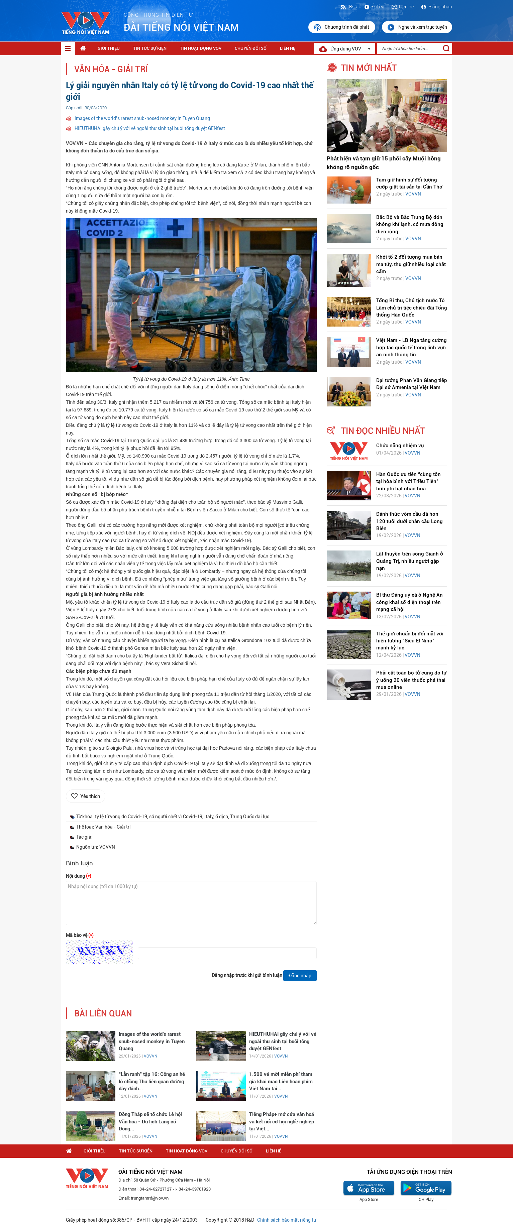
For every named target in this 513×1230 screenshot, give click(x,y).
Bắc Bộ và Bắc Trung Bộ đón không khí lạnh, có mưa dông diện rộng (409, 224)
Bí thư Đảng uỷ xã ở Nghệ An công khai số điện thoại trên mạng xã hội (409, 602)
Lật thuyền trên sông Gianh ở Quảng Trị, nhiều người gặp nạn (409, 561)
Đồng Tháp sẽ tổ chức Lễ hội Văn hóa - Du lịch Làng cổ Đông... (150, 1121)
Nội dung (78, 876)
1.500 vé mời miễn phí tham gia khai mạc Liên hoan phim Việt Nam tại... (281, 1081)
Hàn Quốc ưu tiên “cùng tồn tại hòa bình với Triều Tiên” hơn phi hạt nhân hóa (408, 481)
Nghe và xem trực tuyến (417, 27)
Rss (348, 6)
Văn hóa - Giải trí (111, 69)
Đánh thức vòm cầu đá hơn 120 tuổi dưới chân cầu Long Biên (409, 521)
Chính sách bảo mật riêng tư (286, 1220)
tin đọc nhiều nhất (383, 431)
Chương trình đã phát (341, 27)
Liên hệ (402, 6)
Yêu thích (90, 796)
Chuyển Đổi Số (251, 48)
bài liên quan (103, 1013)
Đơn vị (374, 6)
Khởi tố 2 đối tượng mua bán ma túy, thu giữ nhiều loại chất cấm (411, 264)
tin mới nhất (369, 68)
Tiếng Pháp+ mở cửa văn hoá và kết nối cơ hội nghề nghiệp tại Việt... (281, 1121)
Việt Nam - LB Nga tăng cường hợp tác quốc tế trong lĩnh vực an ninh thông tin (411, 347)
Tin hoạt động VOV (200, 48)
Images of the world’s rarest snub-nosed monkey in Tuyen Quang (142, 118)
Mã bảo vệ (80, 935)
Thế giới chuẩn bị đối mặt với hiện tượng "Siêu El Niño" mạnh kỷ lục (409, 641)
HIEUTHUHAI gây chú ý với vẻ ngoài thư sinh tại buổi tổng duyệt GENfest (150, 128)
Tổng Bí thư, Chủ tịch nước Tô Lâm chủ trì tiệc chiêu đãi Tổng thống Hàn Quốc (411, 307)
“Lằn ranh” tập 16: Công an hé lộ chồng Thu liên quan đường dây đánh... (152, 1081)
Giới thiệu (109, 48)
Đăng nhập (436, 6)
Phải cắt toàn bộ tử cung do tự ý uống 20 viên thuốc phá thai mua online (411, 680)
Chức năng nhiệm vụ (400, 446)
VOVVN (150, 1056)
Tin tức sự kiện (150, 48)
